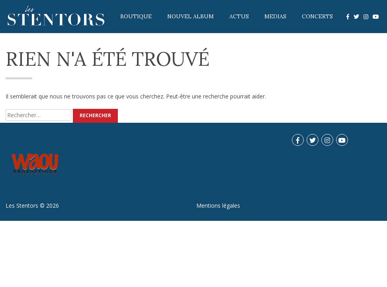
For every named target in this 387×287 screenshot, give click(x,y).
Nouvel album (190, 16)
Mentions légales (218, 205)
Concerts (317, 16)
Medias (275, 16)
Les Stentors (22, 205)
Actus (239, 16)
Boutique (136, 16)
